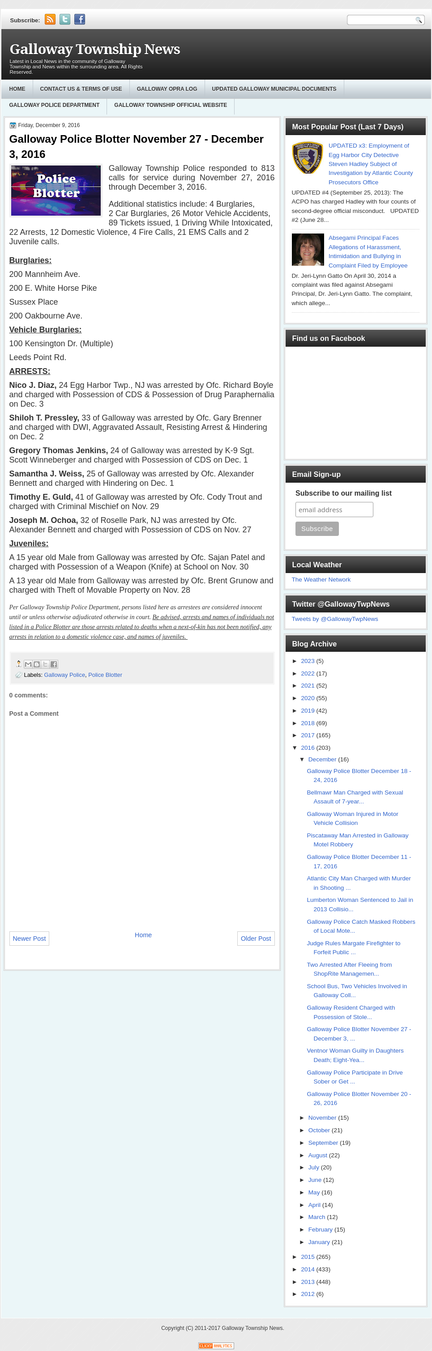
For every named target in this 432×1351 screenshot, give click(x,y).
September (324, 1142)
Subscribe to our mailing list (343, 493)
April (315, 1205)
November (323, 1117)
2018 (308, 723)
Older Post (256, 938)
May (314, 1192)
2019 (308, 710)
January (320, 1242)
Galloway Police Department (54, 105)
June (315, 1180)
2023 (308, 661)
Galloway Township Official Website (170, 105)
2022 (308, 673)
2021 (308, 685)
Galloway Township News (94, 49)
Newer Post (29, 938)
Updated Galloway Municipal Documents (274, 89)
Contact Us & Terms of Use (81, 89)
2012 (308, 1294)
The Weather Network (321, 579)
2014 (308, 1269)
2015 (308, 1256)
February (321, 1229)
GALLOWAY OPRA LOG (167, 89)
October (320, 1130)
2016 (308, 747)
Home (17, 89)
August (318, 1155)
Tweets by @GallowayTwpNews (335, 619)
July (314, 1167)
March (317, 1217)
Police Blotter (105, 674)
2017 (308, 735)
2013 (308, 1282)
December (323, 759)
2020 (308, 698)
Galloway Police (65, 674)
